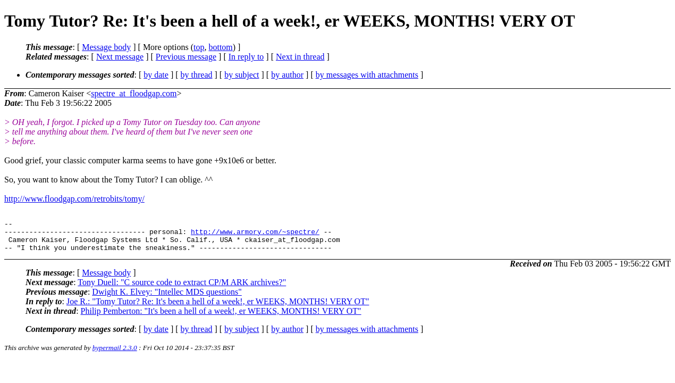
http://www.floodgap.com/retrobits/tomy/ (74, 198)
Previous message (186, 56)
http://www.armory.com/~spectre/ (255, 234)
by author (287, 74)
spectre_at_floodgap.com (133, 93)
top (198, 47)
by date (156, 74)
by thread (197, 74)
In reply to (246, 56)
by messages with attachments (367, 74)
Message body (106, 47)
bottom (220, 47)
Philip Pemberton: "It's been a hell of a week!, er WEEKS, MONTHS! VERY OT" (221, 317)
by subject (241, 74)
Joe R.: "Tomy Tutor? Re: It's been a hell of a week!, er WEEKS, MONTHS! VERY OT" (217, 307)
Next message (120, 56)
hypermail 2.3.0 (114, 354)
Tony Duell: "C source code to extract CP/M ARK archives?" (182, 288)
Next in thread (300, 56)
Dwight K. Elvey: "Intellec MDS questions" (166, 298)
